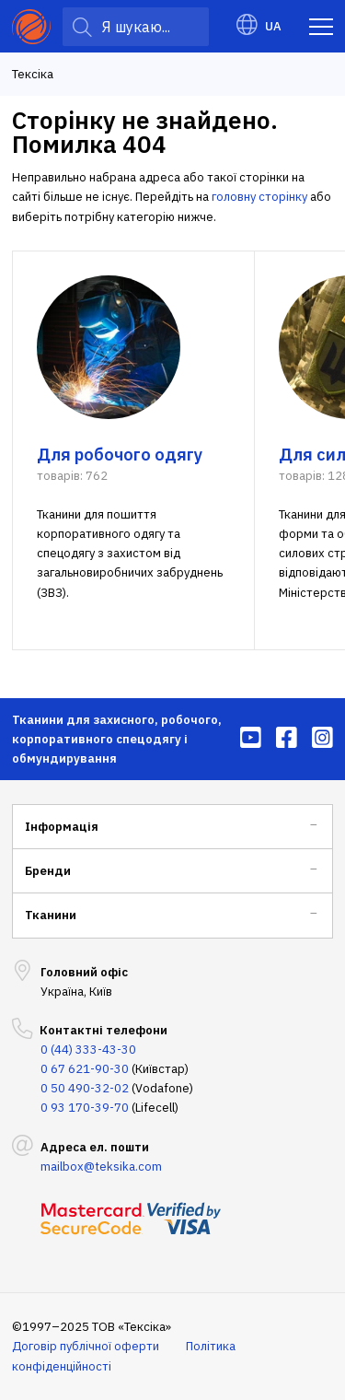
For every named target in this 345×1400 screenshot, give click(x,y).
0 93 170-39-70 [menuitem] (84, 1107)
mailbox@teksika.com (101, 1166)
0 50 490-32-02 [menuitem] (84, 1088)
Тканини (50, 915)
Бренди (48, 871)
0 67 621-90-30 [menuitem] (84, 1069)
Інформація (61, 826)
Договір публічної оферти (85, 1346)
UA (259, 26)
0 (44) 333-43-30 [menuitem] (88, 1049)
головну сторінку (259, 196)
